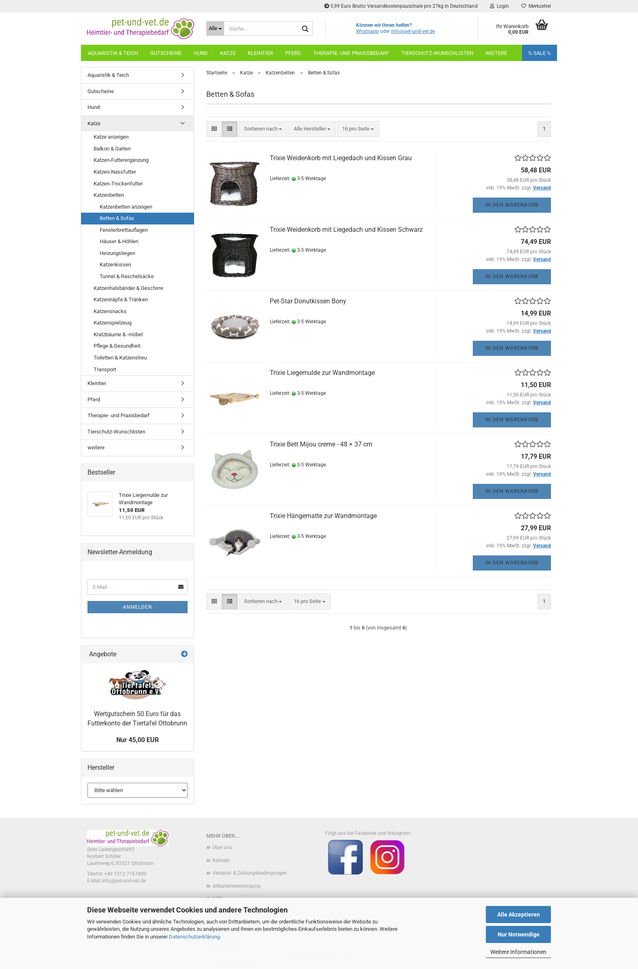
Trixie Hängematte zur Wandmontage (323, 516)
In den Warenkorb (511, 205)
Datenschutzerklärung (194, 937)
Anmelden (137, 607)
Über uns (222, 847)
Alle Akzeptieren (518, 914)
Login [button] (499, 6)
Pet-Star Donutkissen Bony (308, 301)
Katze (228, 53)
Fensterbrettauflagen (124, 230)
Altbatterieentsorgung (236, 886)
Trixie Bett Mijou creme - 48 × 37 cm (321, 444)
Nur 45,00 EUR (137, 740)
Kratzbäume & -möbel (118, 334)
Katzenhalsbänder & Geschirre (128, 288)
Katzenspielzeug (112, 323)
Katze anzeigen (111, 137)
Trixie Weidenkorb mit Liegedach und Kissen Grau (341, 158)
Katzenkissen (115, 264)
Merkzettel (536, 6)
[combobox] (263, 129)
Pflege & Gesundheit (117, 346)
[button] (214, 129)
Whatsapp (367, 31)
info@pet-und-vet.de (413, 31)
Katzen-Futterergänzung (121, 160)
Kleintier (260, 53)
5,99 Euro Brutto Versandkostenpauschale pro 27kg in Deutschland (401, 6)
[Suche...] (215, 28)
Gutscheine (165, 53)
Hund (201, 53)
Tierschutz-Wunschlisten (437, 53)
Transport (105, 369)
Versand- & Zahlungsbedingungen (249, 873)
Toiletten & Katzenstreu (120, 358)
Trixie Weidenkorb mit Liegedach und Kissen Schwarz (346, 229)
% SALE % (539, 53)
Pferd (293, 53)
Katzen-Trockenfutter (118, 184)
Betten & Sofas (117, 218)
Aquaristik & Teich (113, 53)
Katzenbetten (109, 195)
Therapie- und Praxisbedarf (351, 53)
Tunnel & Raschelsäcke (127, 276)
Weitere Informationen (518, 952)
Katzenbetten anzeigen (126, 207)
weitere (496, 53)
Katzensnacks (110, 311)
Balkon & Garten (112, 149)
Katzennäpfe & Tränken (121, 299)
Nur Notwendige (519, 934)
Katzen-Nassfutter (115, 172)
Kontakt (221, 860)
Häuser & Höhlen (119, 241)
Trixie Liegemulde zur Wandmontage (322, 373)
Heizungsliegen (117, 253)
